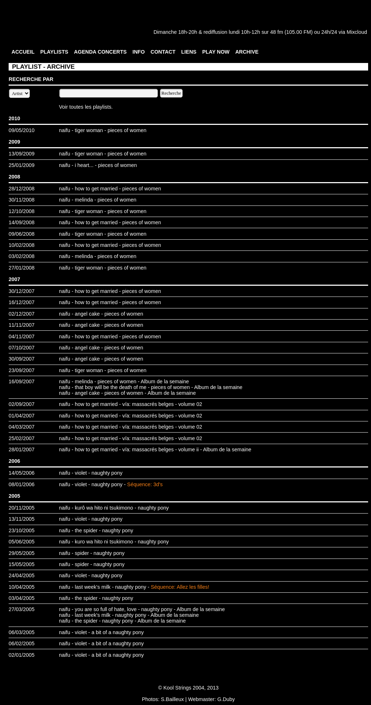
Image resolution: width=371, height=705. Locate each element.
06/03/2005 (22, 632)
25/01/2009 (22, 165)
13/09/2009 (22, 154)
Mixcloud (357, 32)
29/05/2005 (22, 553)
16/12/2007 (22, 302)
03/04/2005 (22, 598)
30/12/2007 (22, 291)
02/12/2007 (22, 314)
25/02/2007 (22, 438)
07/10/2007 (22, 348)
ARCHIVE (246, 52)
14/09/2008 (22, 222)
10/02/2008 (22, 245)
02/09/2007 (22, 404)
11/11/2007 (22, 325)
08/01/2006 (22, 484)
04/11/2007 (22, 336)
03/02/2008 (22, 256)
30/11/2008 (22, 200)
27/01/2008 (22, 268)
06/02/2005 (22, 643)
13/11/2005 (22, 519)
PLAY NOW (215, 52)
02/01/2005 (22, 655)
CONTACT (163, 52)
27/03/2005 (22, 609)
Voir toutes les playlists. (86, 107)
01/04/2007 (22, 416)
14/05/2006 (22, 473)
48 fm (276, 32)
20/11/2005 (22, 508)
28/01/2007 (22, 449)
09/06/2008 (22, 234)
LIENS (188, 52)
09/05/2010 (22, 130)
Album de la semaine (165, 381)
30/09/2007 (22, 359)
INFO (138, 52)
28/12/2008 (22, 188)
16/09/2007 (22, 381)
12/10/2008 (22, 211)
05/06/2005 (22, 541)
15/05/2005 (22, 564)
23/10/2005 (22, 530)
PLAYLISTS (54, 52)
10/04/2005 (22, 587)
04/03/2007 (22, 427)
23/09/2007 (22, 370)
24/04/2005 (22, 575)
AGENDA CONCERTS (100, 52)
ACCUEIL (23, 52)
